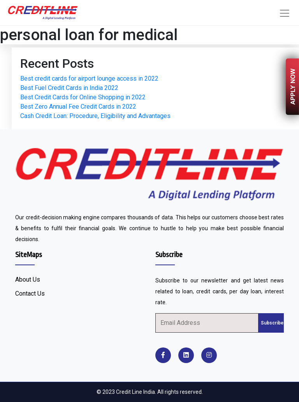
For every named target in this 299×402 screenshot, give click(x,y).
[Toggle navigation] (284, 13)
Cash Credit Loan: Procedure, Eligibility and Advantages (95, 116)
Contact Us (30, 293)
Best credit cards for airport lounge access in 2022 (89, 78)
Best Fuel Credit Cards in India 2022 (69, 88)
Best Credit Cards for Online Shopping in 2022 (83, 97)
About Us (27, 279)
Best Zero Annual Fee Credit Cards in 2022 (78, 106)
